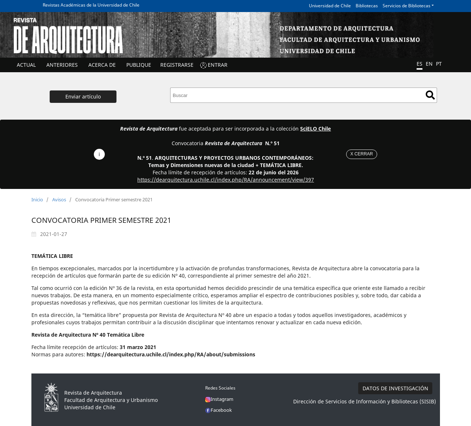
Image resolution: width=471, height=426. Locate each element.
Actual (26, 64)
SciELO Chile (315, 128)
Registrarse (177, 64)
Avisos (59, 199)
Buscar (430, 95)
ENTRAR (217, 64)
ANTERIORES (62, 64)
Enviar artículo (83, 96)
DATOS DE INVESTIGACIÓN (395, 388)
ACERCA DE (102, 64)
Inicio (37, 199)
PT (439, 63)
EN (429, 63)
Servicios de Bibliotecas (406, 6)
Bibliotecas (367, 6)
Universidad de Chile (330, 6)
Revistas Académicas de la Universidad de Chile (91, 5)
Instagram (219, 399)
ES (419, 63)
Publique (138, 64)
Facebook (218, 410)
